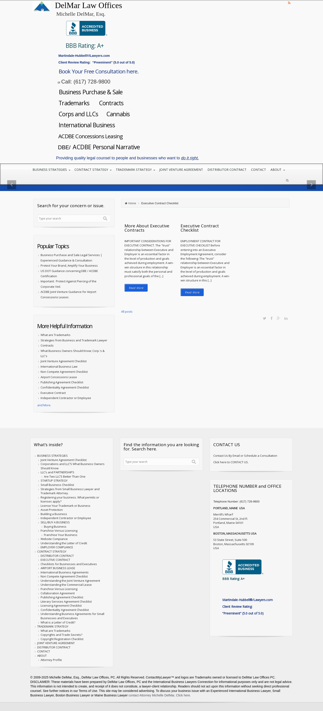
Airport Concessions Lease (59, 379)
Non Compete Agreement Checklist (64, 374)
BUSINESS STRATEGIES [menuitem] (50, 172)
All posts (127, 314)
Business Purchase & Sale (97, 92)
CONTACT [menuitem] (258, 172)
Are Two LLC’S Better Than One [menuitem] (64, 479)
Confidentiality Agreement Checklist (65, 390)
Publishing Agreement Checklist (62, 384)
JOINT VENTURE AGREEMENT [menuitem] (181, 172)
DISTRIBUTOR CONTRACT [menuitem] (227, 172)
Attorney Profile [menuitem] (51, 662)
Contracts (119, 103)
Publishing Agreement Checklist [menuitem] (62, 600)
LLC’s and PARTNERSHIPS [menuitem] (57, 475)
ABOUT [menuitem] (276, 172)
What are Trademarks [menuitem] (55, 633)
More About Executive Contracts (146, 230)
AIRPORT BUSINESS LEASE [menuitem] (58, 570)
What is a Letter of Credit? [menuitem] (58, 625)
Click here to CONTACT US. (231, 464)
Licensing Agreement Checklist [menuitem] (61, 608)
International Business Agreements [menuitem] (65, 575)
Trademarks (77, 103)
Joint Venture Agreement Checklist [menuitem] (64, 462)
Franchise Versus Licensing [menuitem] (59, 533)
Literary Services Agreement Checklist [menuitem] (66, 604)
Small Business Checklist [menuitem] (57, 487)
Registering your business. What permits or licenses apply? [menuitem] (70, 502)
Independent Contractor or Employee (66, 400)
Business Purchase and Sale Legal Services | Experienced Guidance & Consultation (71, 260)
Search (105, 221)
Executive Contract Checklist (200, 230)
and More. (44, 407)
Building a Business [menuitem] (54, 516)
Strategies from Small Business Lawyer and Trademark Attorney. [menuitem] (70, 493)
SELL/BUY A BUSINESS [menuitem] (55, 524)
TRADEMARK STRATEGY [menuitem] (134, 172)
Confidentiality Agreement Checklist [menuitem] (65, 612)
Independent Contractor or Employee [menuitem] (66, 520)
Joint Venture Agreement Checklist (64, 364)
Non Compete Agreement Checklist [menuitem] (64, 579)
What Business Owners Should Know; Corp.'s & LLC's (73, 355)
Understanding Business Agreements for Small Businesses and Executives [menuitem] (72, 618)
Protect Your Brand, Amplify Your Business (69, 268)
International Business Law (59, 369)
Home (132, 205)
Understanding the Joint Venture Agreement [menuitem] (70, 583)
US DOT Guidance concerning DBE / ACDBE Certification (69, 275)
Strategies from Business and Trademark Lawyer (74, 342)
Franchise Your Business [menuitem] (60, 537)
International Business (91, 126)
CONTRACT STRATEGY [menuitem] (91, 172)
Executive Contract (53, 395)
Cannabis (127, 115)
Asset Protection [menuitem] (52, 512)
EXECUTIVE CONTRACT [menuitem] (55, 562)
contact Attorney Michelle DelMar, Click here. (159, 697)
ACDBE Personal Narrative (112, 149)
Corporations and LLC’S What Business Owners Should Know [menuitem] (73, 468)
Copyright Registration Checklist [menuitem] (62, 641)
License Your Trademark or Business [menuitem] (65, 508)
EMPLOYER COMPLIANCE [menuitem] (57, 550)
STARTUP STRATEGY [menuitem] (54, 483)
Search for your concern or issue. (70, 208)
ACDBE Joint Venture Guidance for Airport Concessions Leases (68, 296)
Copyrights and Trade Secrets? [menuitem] (61, 637)
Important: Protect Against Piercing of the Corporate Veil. (68, 286)
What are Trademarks (55, 337)
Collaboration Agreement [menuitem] (58, 595)
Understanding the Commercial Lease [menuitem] (66, 587)
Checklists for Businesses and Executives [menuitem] (69, 566)
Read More (136, 290)
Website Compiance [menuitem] (54, 541)
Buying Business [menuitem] (55, 529)
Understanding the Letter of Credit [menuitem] (64, 545)
